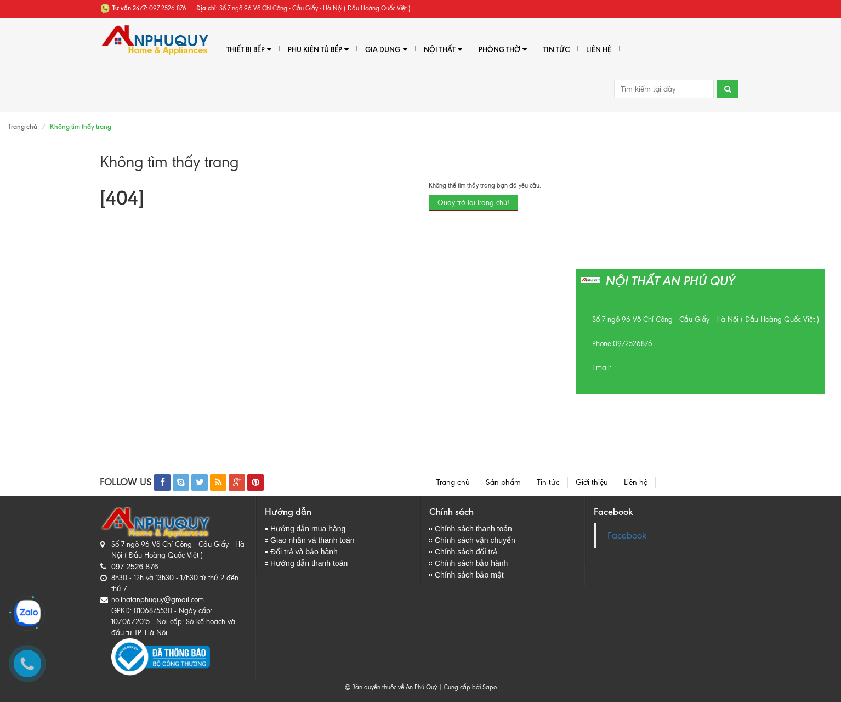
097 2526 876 (134, 566)
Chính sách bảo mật (469, 574)
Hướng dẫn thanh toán (309, 563)
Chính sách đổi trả (466, 551)
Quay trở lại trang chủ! (473, 203)
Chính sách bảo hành (471, 563)
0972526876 (632, 343)
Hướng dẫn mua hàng (307, 528)
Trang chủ (453, 482)
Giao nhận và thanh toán (312, 540)
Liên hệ (598, 49)
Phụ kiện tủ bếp (318, 49)
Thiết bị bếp (248, 49)
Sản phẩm (503, 482)
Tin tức (548, 482)
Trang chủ (22, 126)
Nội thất (443, 49)
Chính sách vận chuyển (475, 540)
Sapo (489, 687)
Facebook (626, 535)
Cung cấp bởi (460, 687)
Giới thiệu (592, 482)
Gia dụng (386, 49)
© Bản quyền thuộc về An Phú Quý (391, 687)
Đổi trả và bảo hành (304, 551)
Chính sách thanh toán (473, 528)
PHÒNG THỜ (503, 49)
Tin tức (556, 49)
